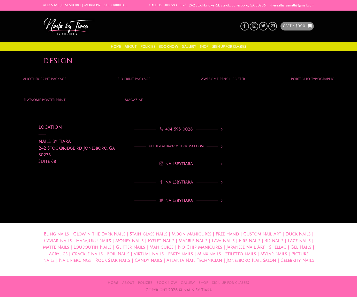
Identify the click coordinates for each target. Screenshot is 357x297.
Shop (204, 46)
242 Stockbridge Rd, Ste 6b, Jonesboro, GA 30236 (227, 5)
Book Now (168, 46)
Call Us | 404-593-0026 (167, 5)
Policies (148, 46)
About (131, 46)
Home (116, 46)
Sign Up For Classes (229, 46)
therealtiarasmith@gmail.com (292, 5)
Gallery (189, 46)
